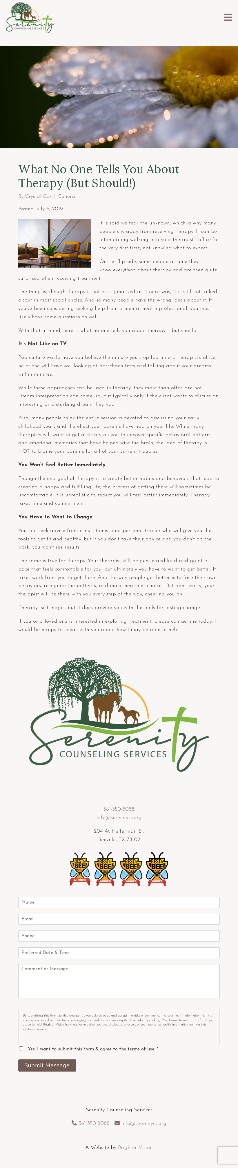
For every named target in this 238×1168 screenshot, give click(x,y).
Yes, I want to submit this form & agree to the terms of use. (93, 1049)
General (67, 196)
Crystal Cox (38, 196)
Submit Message (47, 1065)
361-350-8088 (119, 809)
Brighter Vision (135, 1147)
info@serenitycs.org (119, 817)
